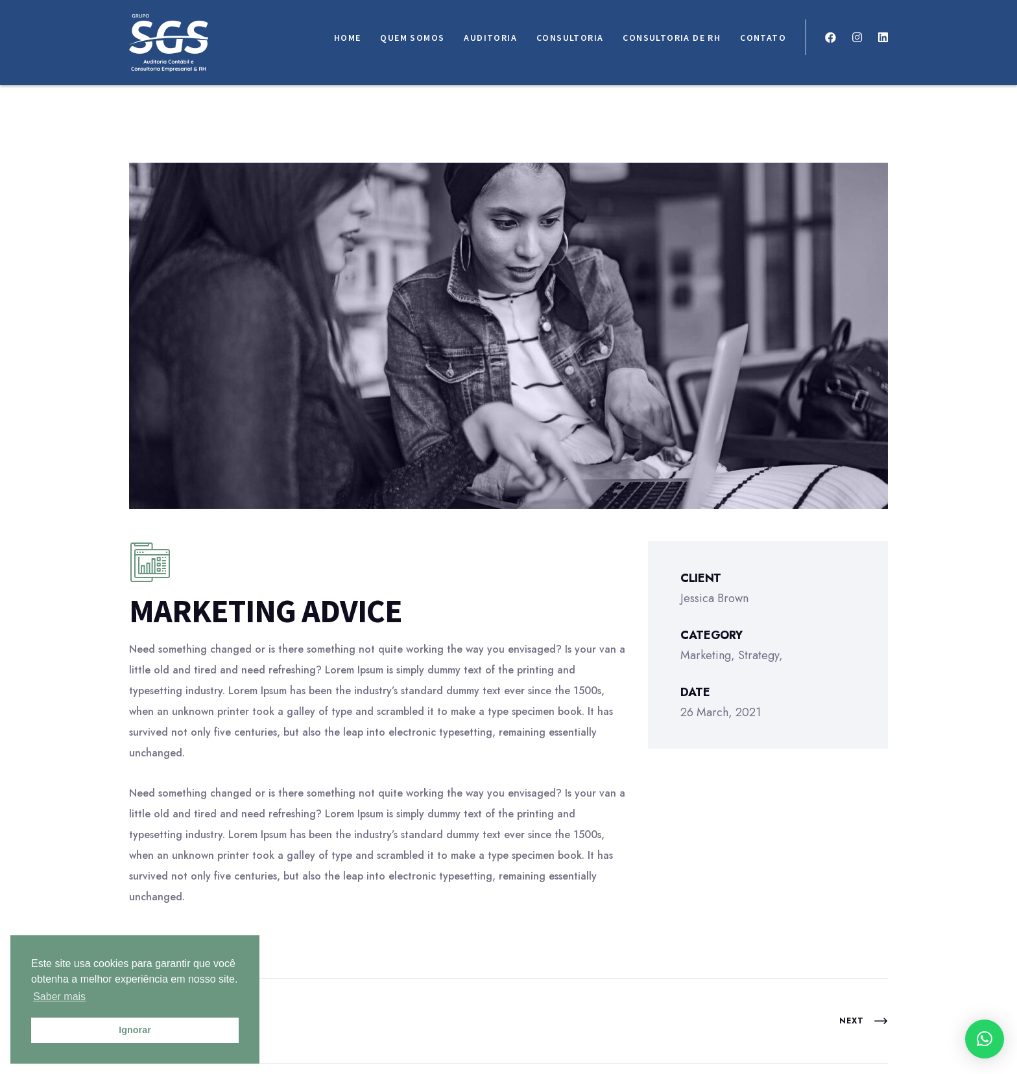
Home (347, 37)
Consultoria (569, 37)
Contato (763, 37)
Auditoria (490, 37)
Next (863, 1020)
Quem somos (412, 37)
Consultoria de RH (672, 37)
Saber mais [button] (59, 996)
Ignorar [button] (135, 1030)
